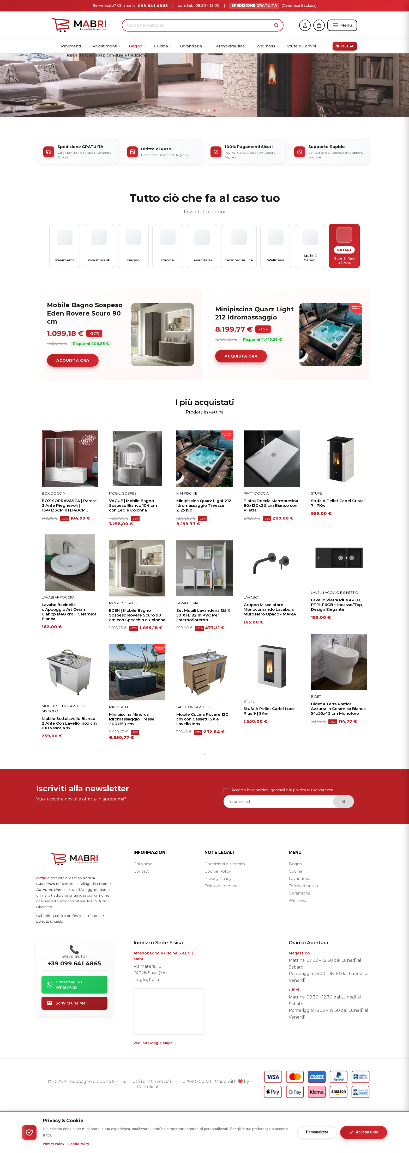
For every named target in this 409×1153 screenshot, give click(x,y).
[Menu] (342, 25)
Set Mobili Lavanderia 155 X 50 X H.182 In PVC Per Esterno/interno (203, 657)
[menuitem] (72, 46)
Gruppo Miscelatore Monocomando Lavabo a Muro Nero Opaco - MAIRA (270, 651)
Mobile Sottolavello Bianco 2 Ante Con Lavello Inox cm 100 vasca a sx (69, 765)
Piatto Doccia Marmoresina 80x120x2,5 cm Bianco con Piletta (271, 547)
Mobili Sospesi (123, 535)
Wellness (297, 942)
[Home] (79, 25)
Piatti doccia (256, 535)
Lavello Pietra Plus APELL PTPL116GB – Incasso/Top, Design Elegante (337, 647)
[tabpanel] (70, 629)
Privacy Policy (217, 920)
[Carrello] (319, 25)
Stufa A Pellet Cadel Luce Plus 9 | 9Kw (269, 753)
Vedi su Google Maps (153, 1085)
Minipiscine (119, 749)
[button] (276, 25)
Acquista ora (72, 402)
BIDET (316, 738)
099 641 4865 (153, 5)
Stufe (249, 743)
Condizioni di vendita (224, 905)
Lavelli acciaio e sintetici (335, 634)
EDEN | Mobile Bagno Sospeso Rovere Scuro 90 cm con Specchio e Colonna (137, 657)
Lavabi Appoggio (58, 639)
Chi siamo (143, 905)
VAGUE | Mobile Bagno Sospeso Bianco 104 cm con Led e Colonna (133, 547)
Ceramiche (299, 935)
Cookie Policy (217, 913)
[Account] (305, 25)
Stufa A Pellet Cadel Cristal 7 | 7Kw (338, 545)
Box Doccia (53, 535)
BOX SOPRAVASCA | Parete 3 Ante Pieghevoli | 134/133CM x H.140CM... (69, 547)
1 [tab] (204, 796)
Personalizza (317, 1132)
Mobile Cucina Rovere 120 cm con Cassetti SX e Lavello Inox (202, 761)
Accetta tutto (363, 1132)
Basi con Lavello (193, 749)
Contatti (141, 913)
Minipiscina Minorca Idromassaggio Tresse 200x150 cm (131, 761)
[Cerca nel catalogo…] (199, 25)
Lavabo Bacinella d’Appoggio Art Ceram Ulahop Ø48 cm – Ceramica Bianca (69, 653)
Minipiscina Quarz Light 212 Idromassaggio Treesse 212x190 (203, 547)
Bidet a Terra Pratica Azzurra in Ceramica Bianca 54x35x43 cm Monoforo (338, 751)
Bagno (295, 905)
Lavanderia (187, 645)
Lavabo (251, 639)
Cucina (295, 913)
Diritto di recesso (221, 927)
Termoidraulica (303, 927)
